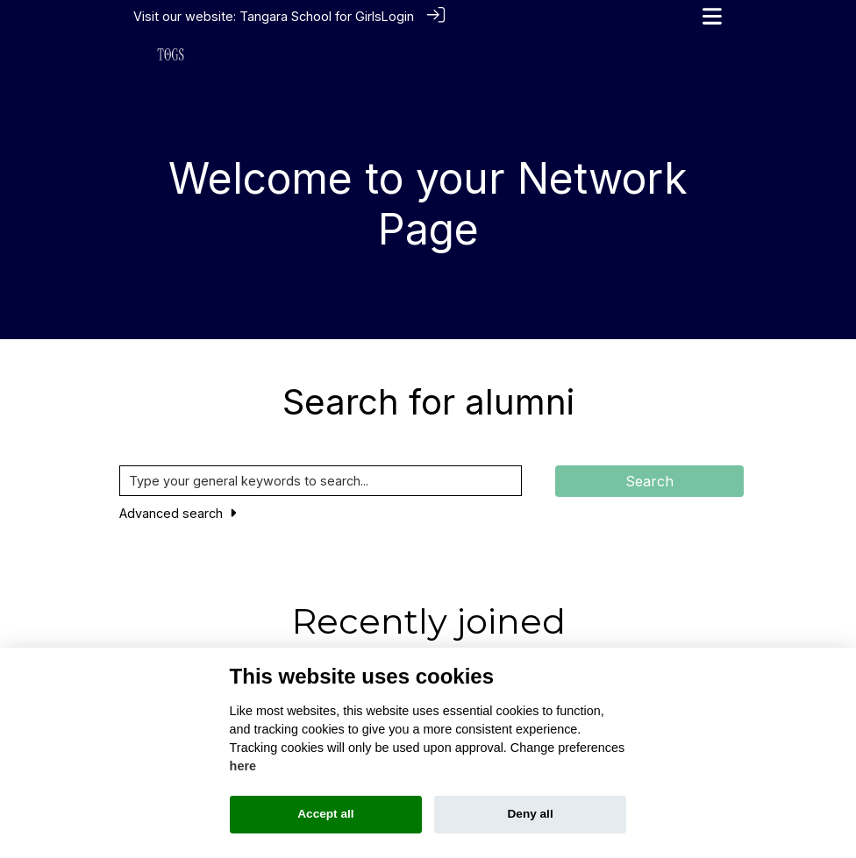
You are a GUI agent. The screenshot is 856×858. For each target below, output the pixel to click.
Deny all (530, 813)
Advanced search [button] (177, 512)
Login (398, 16)
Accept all (325, 813)
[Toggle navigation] (712, 16)
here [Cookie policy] (243, 766)
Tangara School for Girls (310, 16)
